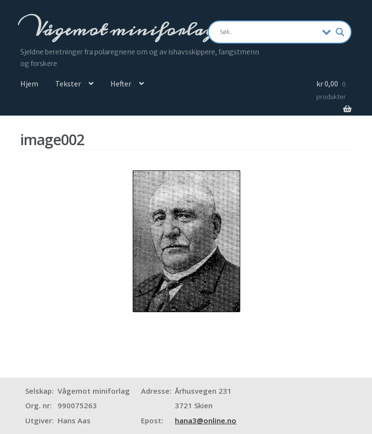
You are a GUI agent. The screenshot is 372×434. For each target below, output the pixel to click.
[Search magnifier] (340, 32)
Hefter (120, 83)
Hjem (29, 83)
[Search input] (269, 32)
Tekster (68, 83)
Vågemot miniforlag (122, 29)
